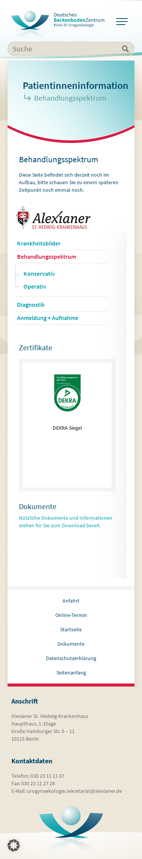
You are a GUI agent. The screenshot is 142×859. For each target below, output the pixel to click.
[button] (13, 845)
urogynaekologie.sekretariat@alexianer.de (74, 791)
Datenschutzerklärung (71, 658)
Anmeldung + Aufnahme (47, 318)
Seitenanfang (71, 672)
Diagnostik (31, 304)
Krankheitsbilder (39, 243)
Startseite (71, 629)
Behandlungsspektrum (46, 256)
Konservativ (39, 273)
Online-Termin (71, 615)
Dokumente (71, 643)
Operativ (34, 286)
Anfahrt (71, 600)
